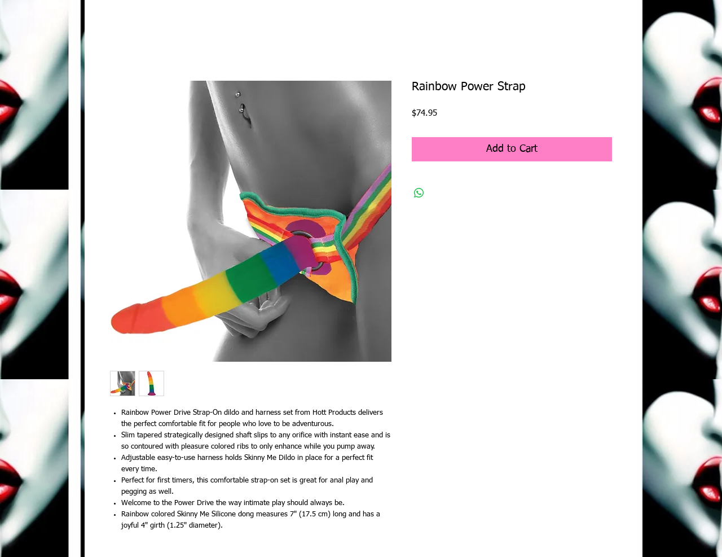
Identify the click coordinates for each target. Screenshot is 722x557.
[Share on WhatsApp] (419, 193)
